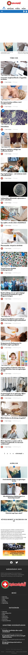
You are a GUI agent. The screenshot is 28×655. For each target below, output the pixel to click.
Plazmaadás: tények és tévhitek (11, 245)
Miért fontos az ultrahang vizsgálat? (13, 418)
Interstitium (5, 126)
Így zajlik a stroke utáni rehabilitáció (13, 222)
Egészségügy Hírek (5, 75)
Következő (19, 453)
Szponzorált (5, 603)
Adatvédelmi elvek (10, 651)
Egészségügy (5, 598)
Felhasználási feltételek (21, 651)
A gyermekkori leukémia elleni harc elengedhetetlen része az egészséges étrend (13, 369)
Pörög (17, 8)
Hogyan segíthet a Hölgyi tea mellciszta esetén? (11, 150)
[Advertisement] (14, 28)
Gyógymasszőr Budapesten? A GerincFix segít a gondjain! (11, 344)
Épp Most (2, 133)
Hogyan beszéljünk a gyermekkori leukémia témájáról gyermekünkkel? (13, 319)
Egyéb (3, 614)
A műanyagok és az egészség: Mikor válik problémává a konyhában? (13, 394)
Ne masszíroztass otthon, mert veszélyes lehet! (11, 102)
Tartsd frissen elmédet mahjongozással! (8, 269)
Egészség (3, 391)
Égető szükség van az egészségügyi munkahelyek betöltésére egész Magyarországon (13, 294)
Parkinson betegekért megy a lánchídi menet (12, 634)
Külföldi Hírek (4, 195)
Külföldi (4, 600)
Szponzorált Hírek (5, 340)
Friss (4, 8)
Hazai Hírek (5, 616)
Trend (24, 8)
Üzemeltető (14, 653)
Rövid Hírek (4, 171)
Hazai (3, 599)
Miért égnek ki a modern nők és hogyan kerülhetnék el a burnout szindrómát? (12, 442)
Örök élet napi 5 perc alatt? (14, 513)
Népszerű (10, 8)
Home (2, 651)
